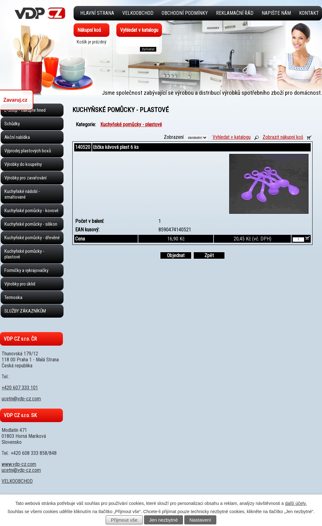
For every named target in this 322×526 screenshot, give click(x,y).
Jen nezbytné (163, 520)
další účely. (296, 503)
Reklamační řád (234, 13)
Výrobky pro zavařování (25, 178)
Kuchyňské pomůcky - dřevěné (32, 237)
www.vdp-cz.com (19, 464)
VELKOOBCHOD (137, 13)
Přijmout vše (124, 520)
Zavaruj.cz (15, 100)
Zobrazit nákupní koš (283, 137)
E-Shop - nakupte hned (25, 110)
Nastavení (200, 520)
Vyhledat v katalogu (232, 137)
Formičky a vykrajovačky (26, 270)
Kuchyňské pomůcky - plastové (24, 254)
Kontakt (309, 13)
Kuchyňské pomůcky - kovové (31, 210)
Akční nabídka (17, 137)
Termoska (13, 297)
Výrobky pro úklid (19, 284)
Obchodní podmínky (185, 13)
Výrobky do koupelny (23, 164)
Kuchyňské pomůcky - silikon (30, 224)
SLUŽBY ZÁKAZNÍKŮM (25, 311)
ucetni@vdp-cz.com (21, 399)
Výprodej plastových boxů (27, 151)
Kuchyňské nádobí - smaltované (22, 194)
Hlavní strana (97, 13)
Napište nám (276, 13)
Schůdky (12, 124)
